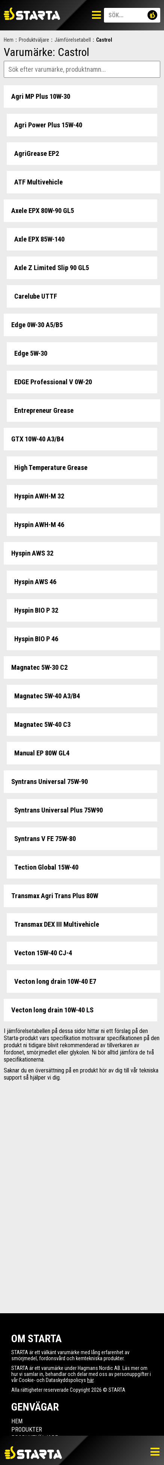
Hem (9, 40)
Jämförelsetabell (72, 40)
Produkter (26, 1429)
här (90, 1380)
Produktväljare (34, 40)
